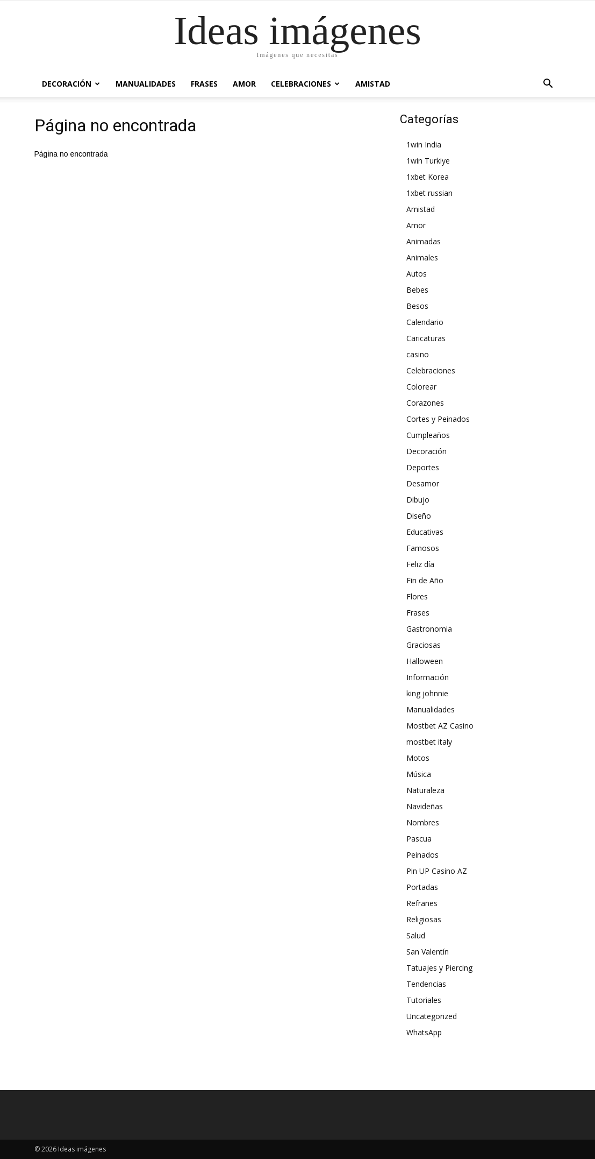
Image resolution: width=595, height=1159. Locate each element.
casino (417, 354)
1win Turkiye (428, 161)
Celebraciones (305, 84)
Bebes (417, 290)
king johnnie (427, 693)
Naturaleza (425, 790)
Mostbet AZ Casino (440, 725)
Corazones (425, 403)
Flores (417, 596)
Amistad (372, 84)
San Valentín (427, 951)
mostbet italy (429, 742)
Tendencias (426, 984)
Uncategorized (431, 1016)
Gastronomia (429, 629)
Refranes (422, 903)
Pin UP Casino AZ (436, 871)
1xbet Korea (427, 177)
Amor (244, 84)
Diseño (418, 516)
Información (427, 677)
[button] (548, 84)
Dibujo (417, 499)
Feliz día (420, 564)
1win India (423, 144)
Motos (417, 758)
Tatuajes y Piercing (439, 968)
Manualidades (146, 84)
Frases (204, 84)
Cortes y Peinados (438, 419)
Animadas (423, 241)
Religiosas (423, 919)
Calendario (424, 322)
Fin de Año (424, 580)
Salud (415, 935)
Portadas (422, 887)
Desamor (422, 483)
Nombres (422, 822)
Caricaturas (426, 338)
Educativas (424, 532)
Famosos (422, 548)
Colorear (421, 386)
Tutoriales (423, 1000)
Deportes (422, 467)
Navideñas (424, 806)
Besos (417, 306)
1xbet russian (429, 193)
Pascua (419, 838)
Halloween (424, 661)
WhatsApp (424, 1032)
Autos (416, 273)
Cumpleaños (428, 435)
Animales (422, 257)
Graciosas (423, 645)
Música (418, 774)
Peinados (422, 855)
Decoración (71, 84)
